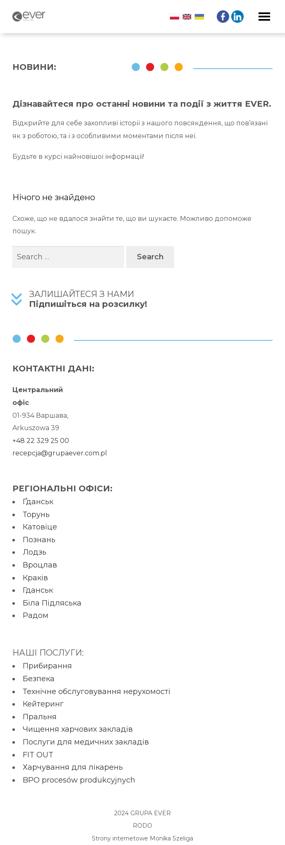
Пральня (40, 716)
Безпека (39, 678)
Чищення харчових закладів (78, 729)
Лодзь (34, 552)
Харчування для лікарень (73, 767)
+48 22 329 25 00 (40, 441)
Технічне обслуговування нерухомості (96, 691)
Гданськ (38, 590)
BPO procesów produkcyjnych (79, 780)
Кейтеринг (43, 704)
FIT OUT (38, 754)
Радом (35, 615)
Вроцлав (40, 565)
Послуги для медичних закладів (86, 742)
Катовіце (40, 526)
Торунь (36, 514)
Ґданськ (38, 501)
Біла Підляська (52, 603)
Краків (35, 577)
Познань (39, 539)
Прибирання (47, 665)
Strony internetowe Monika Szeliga (142, 838)
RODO (142, 825)
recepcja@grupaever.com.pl (59, 453)
